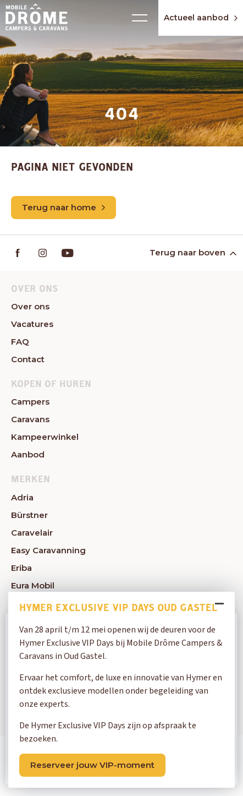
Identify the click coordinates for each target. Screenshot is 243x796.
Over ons (30, 306)
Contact (28, 359)
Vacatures (32, 324)
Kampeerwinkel (45, 437)
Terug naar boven (192, 252)
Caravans (30, 419)
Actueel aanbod (201, 18)
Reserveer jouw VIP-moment (92, 765)
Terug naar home (63, 207)
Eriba (21, 568)
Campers (30, 401)
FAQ (20, 341)
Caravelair (32, 532)
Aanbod (28, 454)
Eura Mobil (32, 585)
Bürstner (29, 515)
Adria (22, 497)
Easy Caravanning (48, 550)
